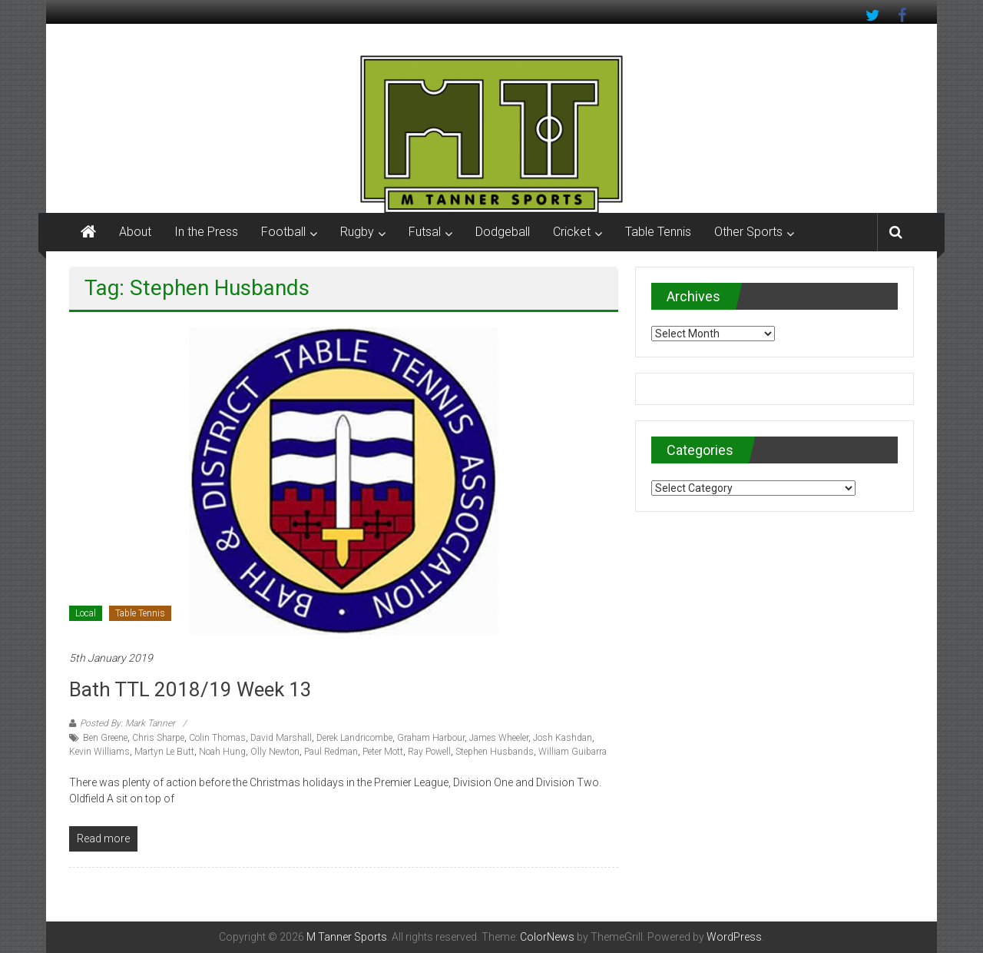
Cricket (572, 231)
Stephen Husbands (494, 751)
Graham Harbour (431, 737)
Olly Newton (275, 751)
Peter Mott (382, 751)
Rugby (357, 231)
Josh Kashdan (562, 737)
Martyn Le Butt (164, 751)
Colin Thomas (217, 737)
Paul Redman (331, 751)
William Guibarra (572, 751)
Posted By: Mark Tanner (127, 723)
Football (283, 231)
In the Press (206, 231)
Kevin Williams (99, 751)
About (135, 231)
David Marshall (281, 737)
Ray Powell (429, 751)
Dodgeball (502, 231)
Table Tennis (658, 231)
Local (85, 613)
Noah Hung (222, 751)
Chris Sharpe (158, 737)
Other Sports (748, 231)
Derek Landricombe (354, 737)
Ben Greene (105, 737)
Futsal (425, 231)
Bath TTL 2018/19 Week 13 (190, 689)
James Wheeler (498, 737)
